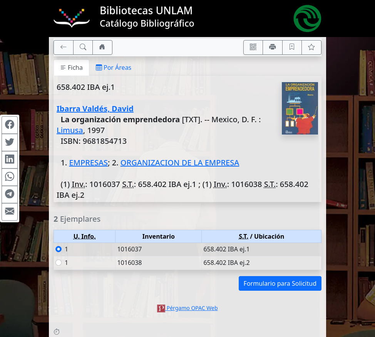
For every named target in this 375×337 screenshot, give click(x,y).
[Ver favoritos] (311, 47)
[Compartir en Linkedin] (10, 160)
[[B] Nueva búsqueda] (83, 47)
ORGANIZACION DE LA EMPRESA (180, 162)
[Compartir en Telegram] (10, 195)
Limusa (70, 130)
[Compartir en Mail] (10, 212)
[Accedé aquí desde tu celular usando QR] (253, 47)
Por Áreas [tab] (113, 67)
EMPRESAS (88, 162)
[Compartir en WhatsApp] (10, 177)
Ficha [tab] (71, 67)
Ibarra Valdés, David (95, 108)
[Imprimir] (273, 47)
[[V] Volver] (64, 47)
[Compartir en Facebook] (10, 125)
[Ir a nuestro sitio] (102, 47)
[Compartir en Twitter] (10, 143)
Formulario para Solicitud (280, 283)
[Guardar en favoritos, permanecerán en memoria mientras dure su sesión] (292, 47)
